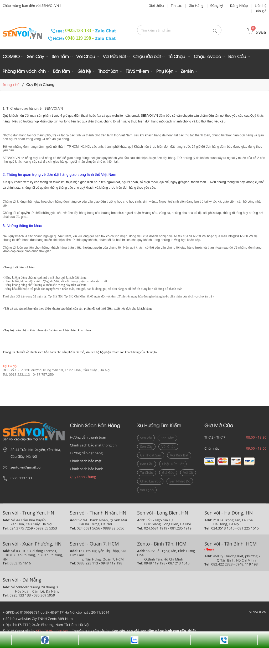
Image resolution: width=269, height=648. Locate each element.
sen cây (146, 446)
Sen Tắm (60, 57)
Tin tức (176, 5)
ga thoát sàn (150, 455)
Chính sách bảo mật (85, 461)
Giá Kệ (84, 72)
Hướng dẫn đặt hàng (86, 453)
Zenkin (187, 72)
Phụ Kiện (164, 72)
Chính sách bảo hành (86, 468)
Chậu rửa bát (147, 57)
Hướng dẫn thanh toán (88, 437)
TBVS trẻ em (137, 72)
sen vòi (146, 437)
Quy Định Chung (83, 476)
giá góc (168, 472)
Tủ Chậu (177, 57)
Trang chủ (11, 84)
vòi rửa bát (179, 455)
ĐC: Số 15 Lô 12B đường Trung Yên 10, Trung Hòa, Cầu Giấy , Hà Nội (56, 370)
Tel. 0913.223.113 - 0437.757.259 (28, 375)
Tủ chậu (146, 472)
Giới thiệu (156, 5)
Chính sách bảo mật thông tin (93, 445)
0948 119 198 (70, 38)
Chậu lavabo (207, 57)
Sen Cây (35, 57)
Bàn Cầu (237, 57)
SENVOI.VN (257, 612)
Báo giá (260, 10)
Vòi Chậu (85, 57)
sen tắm (167, 437)
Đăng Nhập (239, 5)
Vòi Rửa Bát (114, 57)
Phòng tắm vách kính (24, 72)
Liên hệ (260, 5)
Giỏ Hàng (196, 5)
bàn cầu (146, 463)
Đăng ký (216, 5)
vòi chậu (168, 446)
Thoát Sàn (108, 72)
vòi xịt (188, 472)
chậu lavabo (150, 481)
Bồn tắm (61, 72)
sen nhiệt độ (179, 481)
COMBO (11, 57)
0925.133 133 (69, 30)
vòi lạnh (147, 489)
